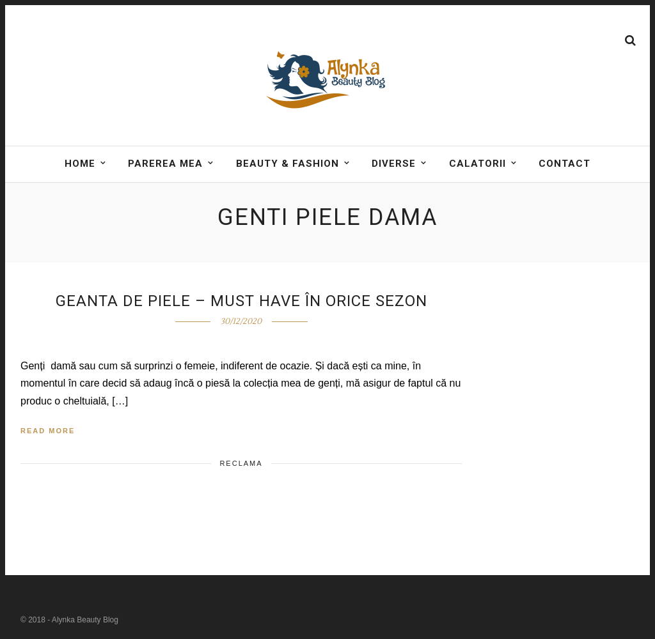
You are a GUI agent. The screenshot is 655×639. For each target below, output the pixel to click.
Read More (47, 431)
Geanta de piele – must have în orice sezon (241, 301)
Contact (564, 163)
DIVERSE (394, 163)
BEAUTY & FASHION (287, 163)
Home (80, 163)
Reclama (240, 463)
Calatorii (477, 163)
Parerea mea (165, 163)
